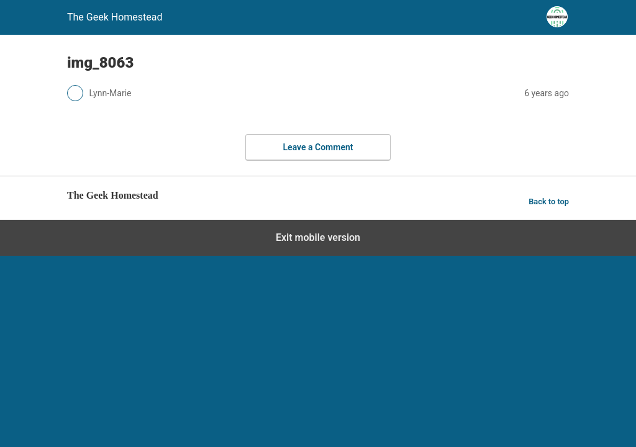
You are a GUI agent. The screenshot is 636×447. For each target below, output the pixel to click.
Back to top (549, 201)
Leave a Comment (318, 147)
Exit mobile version (318, 237)
